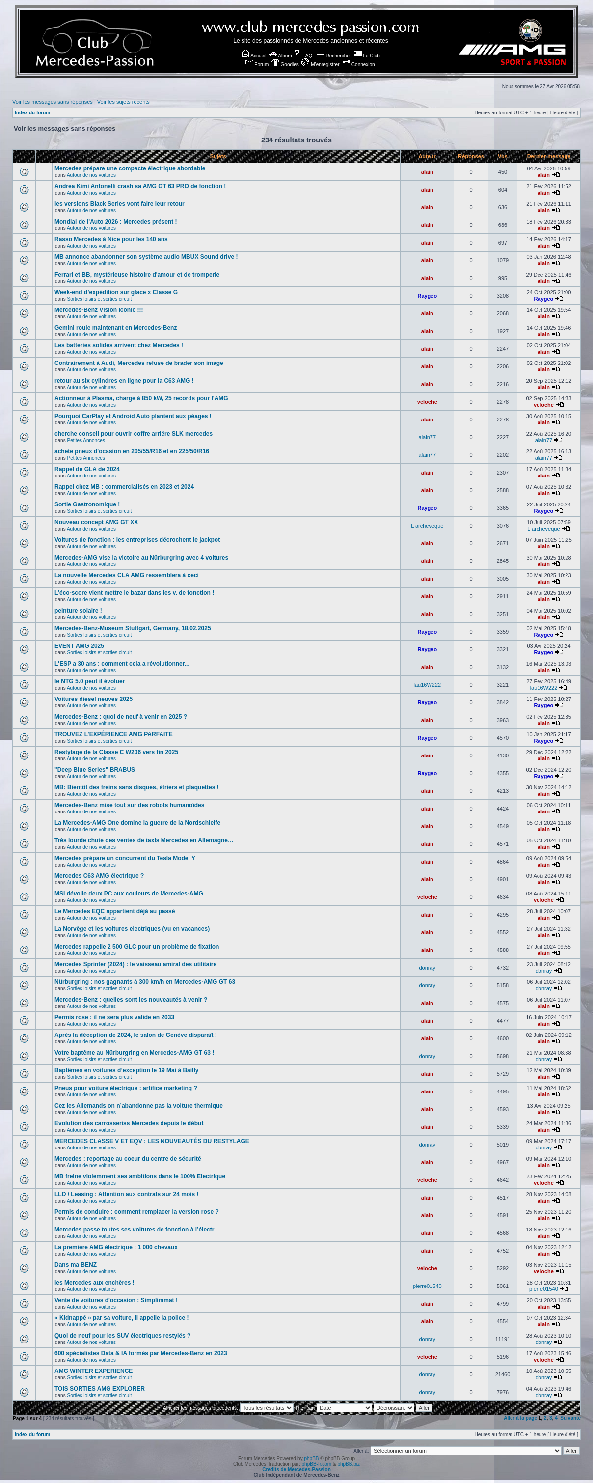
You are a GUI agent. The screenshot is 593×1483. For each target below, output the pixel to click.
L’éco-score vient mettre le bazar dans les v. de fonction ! (134, 592)
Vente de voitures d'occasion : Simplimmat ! (116, 1300)
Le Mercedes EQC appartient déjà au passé (114, 911)
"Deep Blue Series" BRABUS (94, 769)
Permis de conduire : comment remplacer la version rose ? (136, 1211)
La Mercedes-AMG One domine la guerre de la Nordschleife (137, 822)
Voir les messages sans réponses (52, 102)
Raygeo (427, 296)
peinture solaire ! (78, 610)
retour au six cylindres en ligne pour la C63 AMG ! (124, 380)
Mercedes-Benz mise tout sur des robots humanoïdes (129, 805)
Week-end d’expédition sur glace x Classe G (116, 292)
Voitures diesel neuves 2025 (93, 699)
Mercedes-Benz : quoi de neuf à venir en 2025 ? (120, 716)
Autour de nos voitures (91, 175)
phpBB (311, 1458)
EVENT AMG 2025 (79, 646)
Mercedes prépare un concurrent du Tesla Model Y (124, 858)
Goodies (285, 64)
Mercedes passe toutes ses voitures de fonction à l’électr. (135, 1229)
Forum (257, 64)
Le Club (367, 55)
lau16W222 (427, 685)
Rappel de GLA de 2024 (87, 469)
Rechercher (334, 55)
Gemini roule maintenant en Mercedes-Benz (115, 327)
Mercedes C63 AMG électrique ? (99, 875)
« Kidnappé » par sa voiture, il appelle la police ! (121, 1318)
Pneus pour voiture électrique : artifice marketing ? (125, 1088)
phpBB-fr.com (317, 1464)
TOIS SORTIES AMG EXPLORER (99, 1388)
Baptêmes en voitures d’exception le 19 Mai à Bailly (126, 1070)
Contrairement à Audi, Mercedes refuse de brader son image (138, 363)
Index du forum (32, 112)
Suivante (570, 1418)
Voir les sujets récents (123, 102)
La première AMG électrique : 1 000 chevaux (116, 1247)
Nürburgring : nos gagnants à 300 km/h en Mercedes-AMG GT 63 (144, 982)
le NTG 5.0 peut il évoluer (89, 681)
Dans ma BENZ (75, 1264)
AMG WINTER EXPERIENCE (93, 1371)
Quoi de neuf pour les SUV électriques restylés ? (122, 1335)
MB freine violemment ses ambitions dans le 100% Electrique (139, 1176)
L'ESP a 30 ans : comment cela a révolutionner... (121, 663)
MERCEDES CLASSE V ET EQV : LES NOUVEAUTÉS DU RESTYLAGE (151, 1141)
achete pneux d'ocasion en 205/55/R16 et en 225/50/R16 (131, 451)
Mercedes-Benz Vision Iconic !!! (98, 310)
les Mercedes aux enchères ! (94, 1282)
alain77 (427, 437)
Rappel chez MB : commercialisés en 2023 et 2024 (124, 486)
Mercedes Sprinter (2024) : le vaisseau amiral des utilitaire (135, 964)
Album (280, 55)
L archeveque (427, 526)
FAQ (302, 55)
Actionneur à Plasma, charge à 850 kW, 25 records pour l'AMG (141, 398)
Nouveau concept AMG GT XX (96, 522)
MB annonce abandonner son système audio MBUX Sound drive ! (146, 256)
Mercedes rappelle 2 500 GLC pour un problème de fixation (136, 946)
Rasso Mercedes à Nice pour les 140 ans (111, 239)
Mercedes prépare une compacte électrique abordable (129, 168)
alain (427, 172)
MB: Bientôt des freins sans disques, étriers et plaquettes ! (136, 787)
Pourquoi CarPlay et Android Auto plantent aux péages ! (133, 416)
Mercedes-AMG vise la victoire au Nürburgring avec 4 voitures (141, 557)
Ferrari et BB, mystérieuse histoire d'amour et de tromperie (136, 274)
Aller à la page (520, 1418)
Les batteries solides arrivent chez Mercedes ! (118, 345)
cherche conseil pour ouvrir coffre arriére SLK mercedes (133, 433)
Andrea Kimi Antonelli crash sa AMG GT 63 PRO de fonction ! (140, 186)
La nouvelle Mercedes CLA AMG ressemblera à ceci (126, 575)
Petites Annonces (86, 440)
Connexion (358, 64)
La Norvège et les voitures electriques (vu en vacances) (132, 928)
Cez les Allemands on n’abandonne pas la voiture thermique (138, 1105)
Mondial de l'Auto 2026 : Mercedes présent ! (115, 221)
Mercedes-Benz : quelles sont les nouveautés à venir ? (130, 999)
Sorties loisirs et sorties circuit (99, 299)
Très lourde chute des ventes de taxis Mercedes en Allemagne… (144, 840)
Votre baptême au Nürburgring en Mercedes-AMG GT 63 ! (134, 1052)
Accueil (254, 55)
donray (427, 968)
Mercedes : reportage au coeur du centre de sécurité (127, 1158)
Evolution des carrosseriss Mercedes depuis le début (128, 1123)
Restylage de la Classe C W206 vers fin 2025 (116, 752)
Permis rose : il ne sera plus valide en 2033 (114, 1017)
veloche (427, 402)
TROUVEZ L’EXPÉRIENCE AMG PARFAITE (113, 734)
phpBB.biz (348, 1464)
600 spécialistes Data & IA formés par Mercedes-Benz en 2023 (140, 1353)
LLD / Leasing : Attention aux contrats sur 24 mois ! (126, 1194)
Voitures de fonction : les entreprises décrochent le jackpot (137, 539)
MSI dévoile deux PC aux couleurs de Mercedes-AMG (128, 893)
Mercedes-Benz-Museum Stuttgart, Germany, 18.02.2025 (132, 628)
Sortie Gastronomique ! (87, 504)
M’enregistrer (320, 64)
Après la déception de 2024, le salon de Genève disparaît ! (135, 1035)
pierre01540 (427, 1286)
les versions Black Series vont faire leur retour (119, 203)
